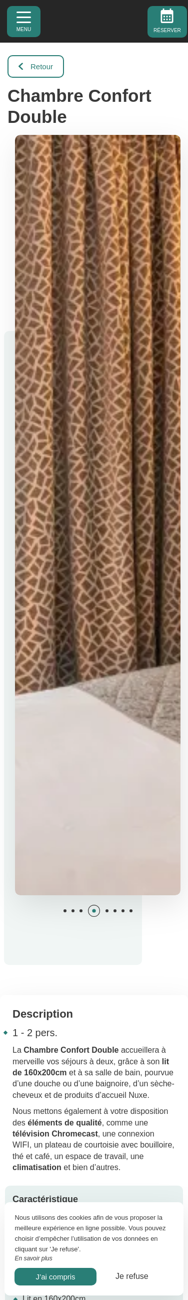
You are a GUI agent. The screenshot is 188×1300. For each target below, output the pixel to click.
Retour (35, 66)
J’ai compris (55, 1276)
